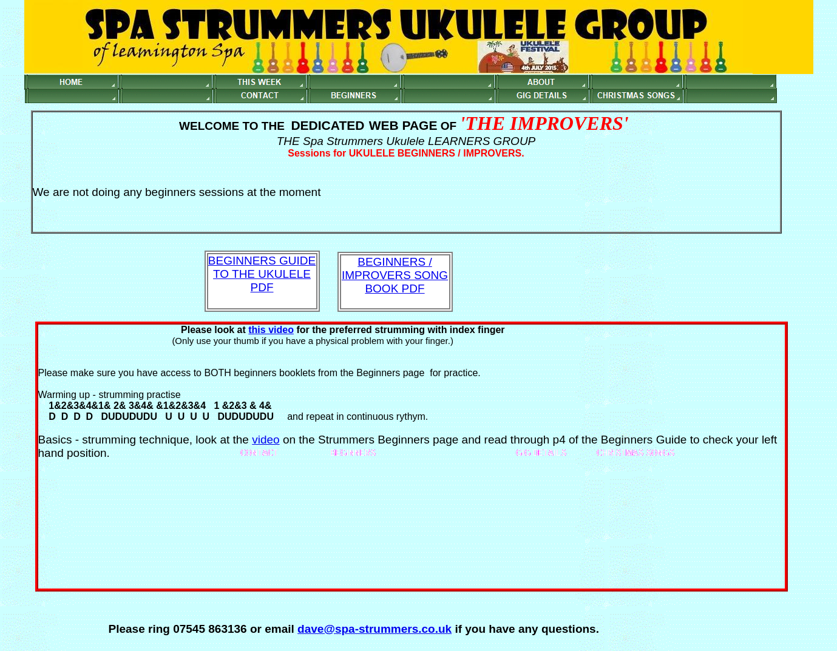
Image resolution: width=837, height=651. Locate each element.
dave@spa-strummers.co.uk (374, 628)
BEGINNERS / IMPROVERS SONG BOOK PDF (395, 275)
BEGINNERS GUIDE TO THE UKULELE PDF (262, 274)
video (265, 439)
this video (271, 330)
